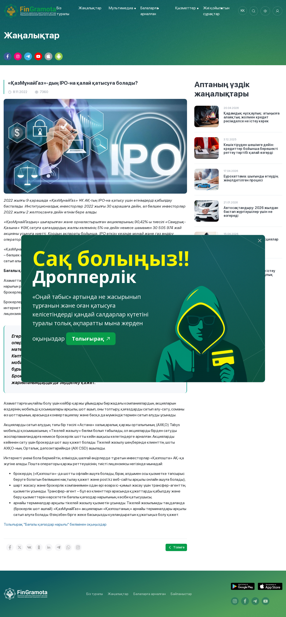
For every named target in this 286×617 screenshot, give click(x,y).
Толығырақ (92, 339)
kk (241, 11)
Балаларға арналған (149, 594)
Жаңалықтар (89, 8)
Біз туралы (94, 594)
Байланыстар (181, 594)
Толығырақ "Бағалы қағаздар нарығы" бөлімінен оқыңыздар (56, 524)
